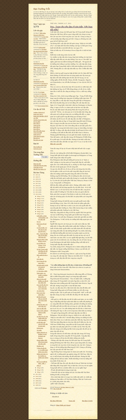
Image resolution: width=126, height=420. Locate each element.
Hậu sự (39, 365)
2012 (37, 194)
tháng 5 (39, 211)
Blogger (44, 388)
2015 (37, 188)
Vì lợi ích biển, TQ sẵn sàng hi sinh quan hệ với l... (42, 229)
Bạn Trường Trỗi (41, 9)
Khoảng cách (40, 346)
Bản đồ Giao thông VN (39, 169)
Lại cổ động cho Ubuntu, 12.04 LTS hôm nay (41, 245)
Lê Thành (41, 92)
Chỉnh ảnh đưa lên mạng (40, 165)
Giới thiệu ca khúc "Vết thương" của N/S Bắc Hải (42, 217)
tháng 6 (39, 209)
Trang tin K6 (36, 125)
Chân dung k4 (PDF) (38, 136)
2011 (37, 374)
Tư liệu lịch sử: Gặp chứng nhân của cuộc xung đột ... (42, 318)
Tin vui (38, 221)
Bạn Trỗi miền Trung (39, 131)
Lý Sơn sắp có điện (42, 271)
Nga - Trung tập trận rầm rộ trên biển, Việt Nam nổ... (42, 235)
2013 (37, 192)
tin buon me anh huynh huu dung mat (40, 51)
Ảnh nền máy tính (38, 140)
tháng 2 (39, 370)
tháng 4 (39, 213)
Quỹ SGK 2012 (37, 148)
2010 (37, 376)
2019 (37, 179)
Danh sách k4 (37, 134)
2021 (37, 175)
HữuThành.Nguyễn (38, 63)
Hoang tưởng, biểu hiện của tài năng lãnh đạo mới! (42, 342)
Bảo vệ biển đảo (58, 388)
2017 (37, 183)
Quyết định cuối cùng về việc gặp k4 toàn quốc (42, 324)
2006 (37, 385)
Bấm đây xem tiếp (56, 144)
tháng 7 (39, 207)
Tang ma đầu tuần (41, 308)
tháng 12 (39, 196)
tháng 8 (39, 205)
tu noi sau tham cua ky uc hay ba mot (40, 67)
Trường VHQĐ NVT (39, 112)
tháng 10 (39, 200)
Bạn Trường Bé (37, 147)
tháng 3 (39, 368)
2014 (37, 190)
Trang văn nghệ (37, 132)
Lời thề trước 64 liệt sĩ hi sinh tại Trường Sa (42, 267)
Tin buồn (39, 330)
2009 (37, 378)
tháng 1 (39, 372)
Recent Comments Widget (43, 105)
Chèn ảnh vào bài (38, 167)
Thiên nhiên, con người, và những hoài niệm (42, 275)
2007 (37, 383)
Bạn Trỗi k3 (36, 129)
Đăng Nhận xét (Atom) (63, 405)
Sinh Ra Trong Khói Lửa (40, 120)
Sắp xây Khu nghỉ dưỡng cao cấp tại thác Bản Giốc (42, 280)
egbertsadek (42, 47)
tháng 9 (39, 203)
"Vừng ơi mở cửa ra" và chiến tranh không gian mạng (42, 350)
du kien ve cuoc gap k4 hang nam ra (40, 85)
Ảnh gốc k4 (36, 138)
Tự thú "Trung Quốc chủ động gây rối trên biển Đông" (42, 251)
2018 (37, 181)
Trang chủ (72, 401)
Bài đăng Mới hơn (56, 401)
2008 (37, 381)
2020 (37, 177)
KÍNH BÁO (40, 328)
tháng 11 (39, 198)
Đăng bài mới (37, 164)
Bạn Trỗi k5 (36, 127)
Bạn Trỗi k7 (36, 123)
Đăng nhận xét (55, 396)
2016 (37, 185)
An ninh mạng (40, 291)
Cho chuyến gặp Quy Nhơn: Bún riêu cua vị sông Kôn (42, 286)
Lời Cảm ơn (40, 259)
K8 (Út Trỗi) (36, 121)
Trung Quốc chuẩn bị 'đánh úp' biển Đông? (42, 312)
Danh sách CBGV (38, 114)
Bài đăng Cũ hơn (87, 401)
